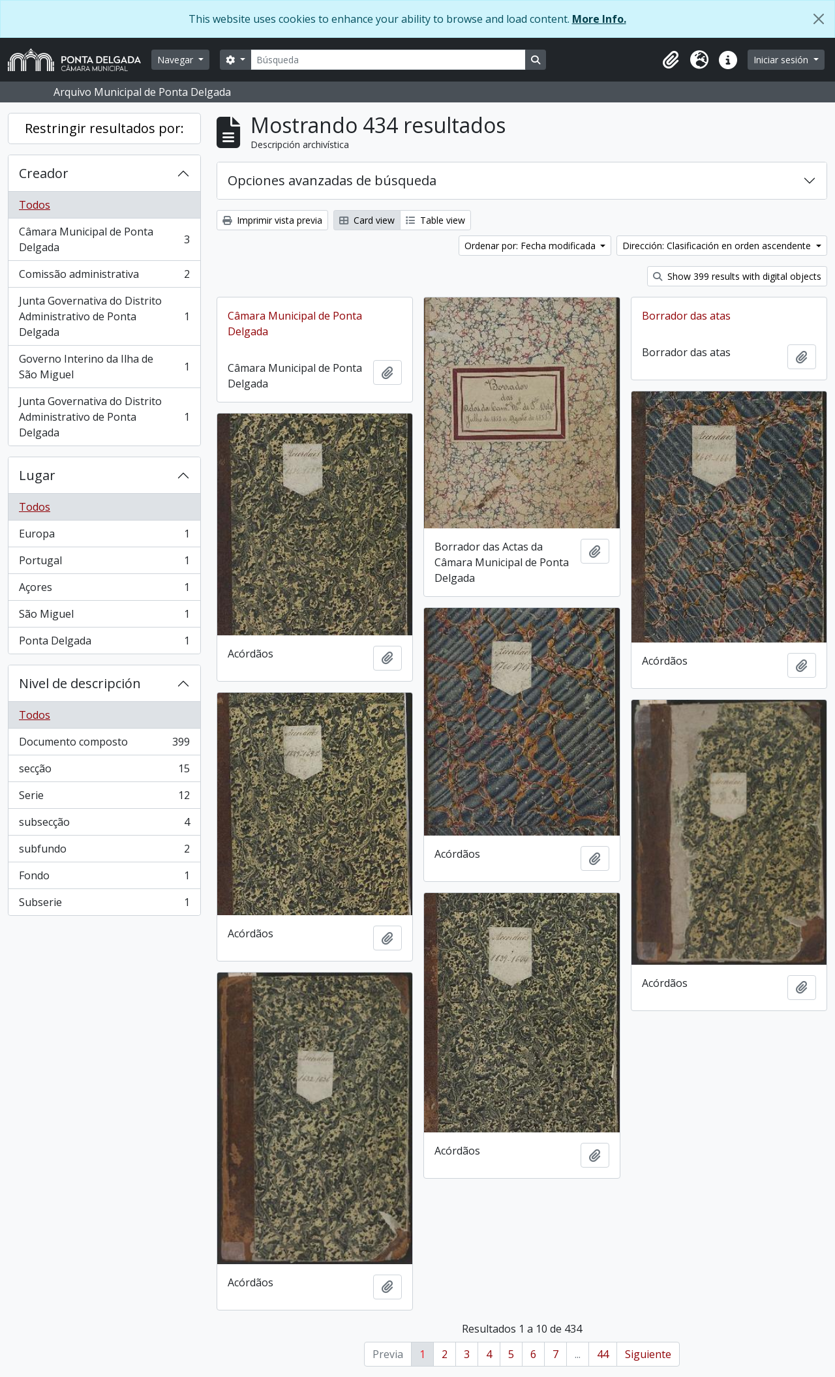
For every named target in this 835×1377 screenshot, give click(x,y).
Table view (435, 220)
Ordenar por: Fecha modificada (531, 245)
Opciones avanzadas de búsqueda (332, 180)
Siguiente (648, 1354)
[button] (670, 60)
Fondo (104, 878)
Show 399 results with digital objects (737, 276)
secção (104, 771)
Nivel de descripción (80, 683)
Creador (43, 173)
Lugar (37, 475)
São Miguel (104, 617)
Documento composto (104, 744)
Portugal (104, 563)
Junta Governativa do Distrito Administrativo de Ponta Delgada (104, 316)
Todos (34, 205)
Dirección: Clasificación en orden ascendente (717, 245)
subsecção (104, 825)
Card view (367, 220)
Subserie (104, 904)
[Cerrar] (818, 19)
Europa (104, 536)
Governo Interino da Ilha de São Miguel (104, 367)
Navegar (176, 59)
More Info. (599, 19)
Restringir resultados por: (104, 128)
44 (603, 1354)
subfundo (104, 851)
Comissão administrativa (104, 277)
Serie (104, 798)
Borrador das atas (686, 316)
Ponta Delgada (104, 643)
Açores (104, 590)
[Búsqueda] (388, 60)
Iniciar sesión (782, 59)
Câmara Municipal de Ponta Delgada (104, 239)
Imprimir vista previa (272, 220)
